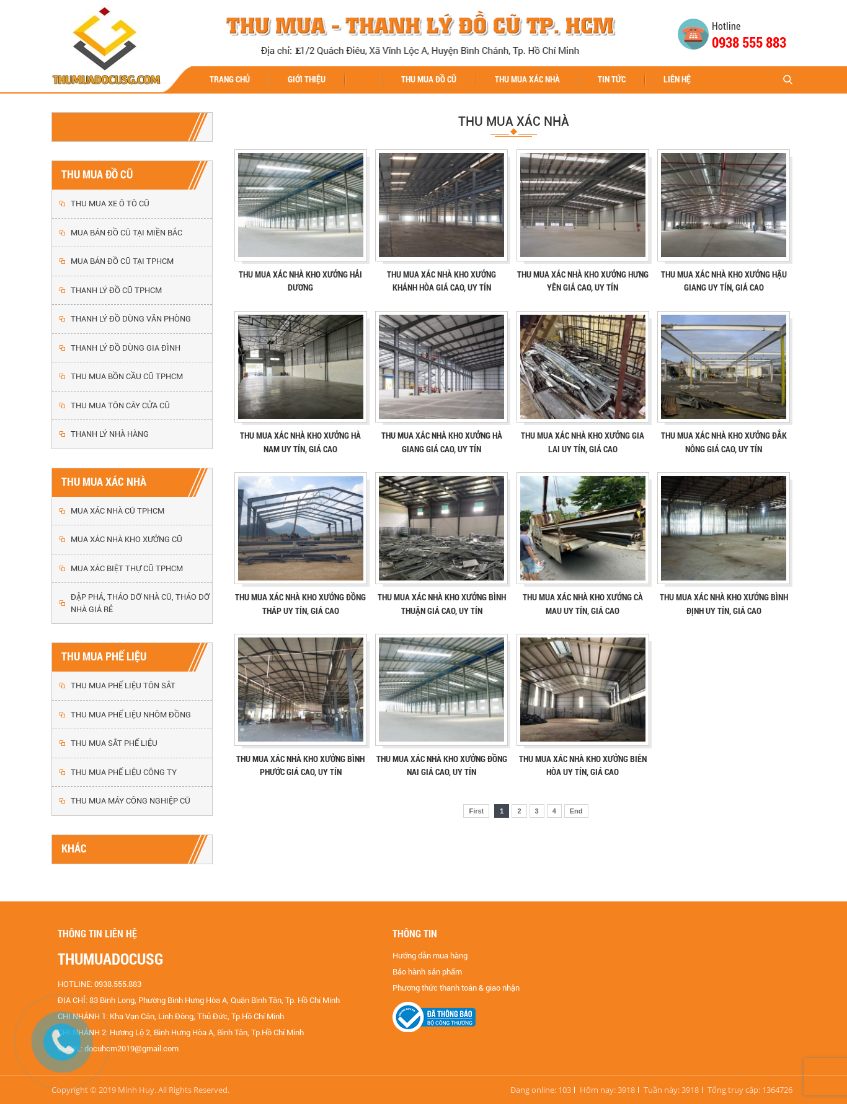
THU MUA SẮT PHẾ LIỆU (114, 743)
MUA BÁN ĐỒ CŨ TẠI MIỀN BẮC (126, 232)
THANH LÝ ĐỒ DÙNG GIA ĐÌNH (125, 348)
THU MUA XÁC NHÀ (527, 79)
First (476, 811)
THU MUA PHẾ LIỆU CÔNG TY (124, 772)
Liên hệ (677, 79)
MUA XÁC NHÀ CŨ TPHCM (117, 510)
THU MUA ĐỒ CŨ (428, 79)
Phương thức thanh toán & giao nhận (456, 987)
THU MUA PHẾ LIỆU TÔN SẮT (123, 685)
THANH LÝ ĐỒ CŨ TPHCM (116, 290)
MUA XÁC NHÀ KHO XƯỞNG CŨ (126, 539)
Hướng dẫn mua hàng (430, 955)
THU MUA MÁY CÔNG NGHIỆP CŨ (130, 800)
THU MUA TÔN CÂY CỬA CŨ (120, 405)
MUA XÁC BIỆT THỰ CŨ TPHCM (127, 568)
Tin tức (612, 79)
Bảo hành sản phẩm (427, 971)
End (576, 811)
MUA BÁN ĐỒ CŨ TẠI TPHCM (122, 261)
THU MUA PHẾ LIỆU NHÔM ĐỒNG (131, 714)
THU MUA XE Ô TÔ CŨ (110, 203)
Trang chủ (230, 79)
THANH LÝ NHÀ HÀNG (110, 434)
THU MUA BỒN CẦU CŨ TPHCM (127, 376)
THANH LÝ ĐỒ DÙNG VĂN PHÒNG (131, 318)
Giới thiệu (307, 79)
